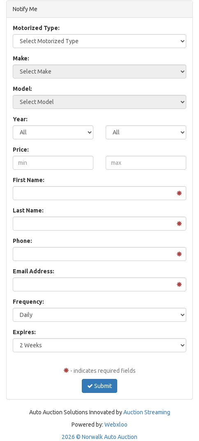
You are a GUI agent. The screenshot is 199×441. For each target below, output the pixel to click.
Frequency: (28, 301)
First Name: (28, 180)
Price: (21, 149)
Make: (21, 58)
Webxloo (115, 424)
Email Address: (33, 271)
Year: (20, 119)
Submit (99, 386)
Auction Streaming (146, 412)
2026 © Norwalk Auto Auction (99, 437)
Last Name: (28, 210)
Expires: (24, 332)
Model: (22, 88)
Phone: (22, 241)
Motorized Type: (36, 28)
